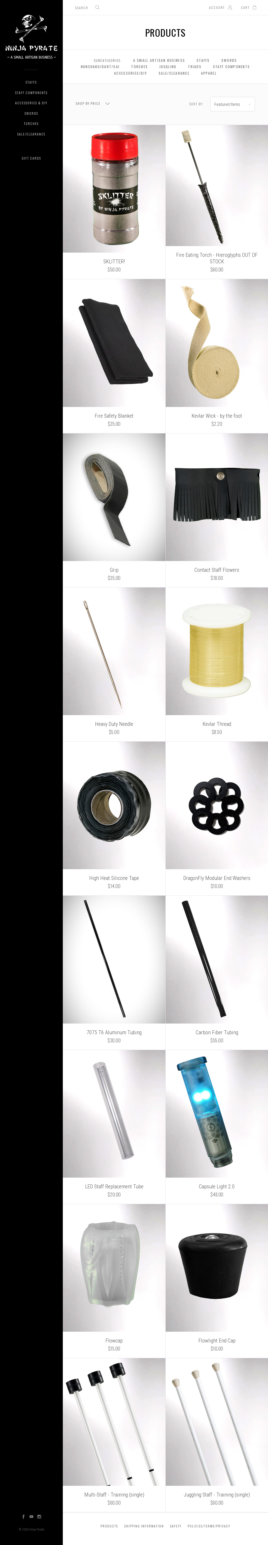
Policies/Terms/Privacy (209, 1526)
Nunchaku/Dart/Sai (100, 66)
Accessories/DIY (130, 73)
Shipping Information (144, 1526)
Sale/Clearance (31, 134)
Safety (175, 1526)
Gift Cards (31, 158)
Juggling (167, 66)
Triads (195, 66)
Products (109, 1526)
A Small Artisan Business (159, 60)
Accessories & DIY (31, 103)
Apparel (209, 73)
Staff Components (31, 92)
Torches (31, 123)
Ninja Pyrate (36, 1529)
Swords (31, 113)
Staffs (31, 82)
